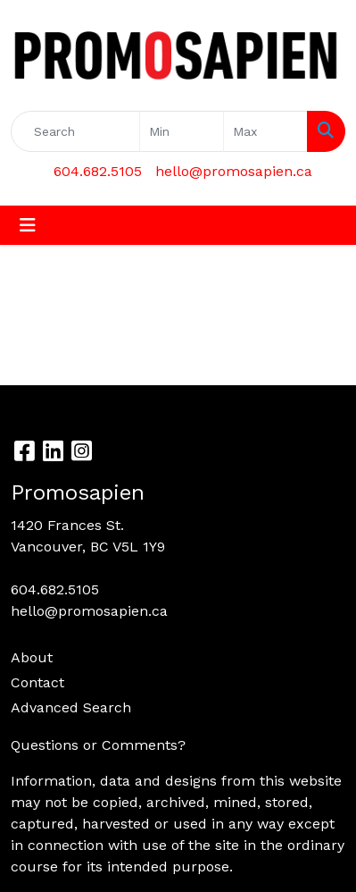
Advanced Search (71, 707)
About (32, 657)
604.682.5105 (98, 171)
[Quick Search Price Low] (181, 131)
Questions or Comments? (98, 744)
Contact (37, 682)
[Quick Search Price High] (265, 131)
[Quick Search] (75, 131)
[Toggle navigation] (27, 225)
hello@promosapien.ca (233, 171)
